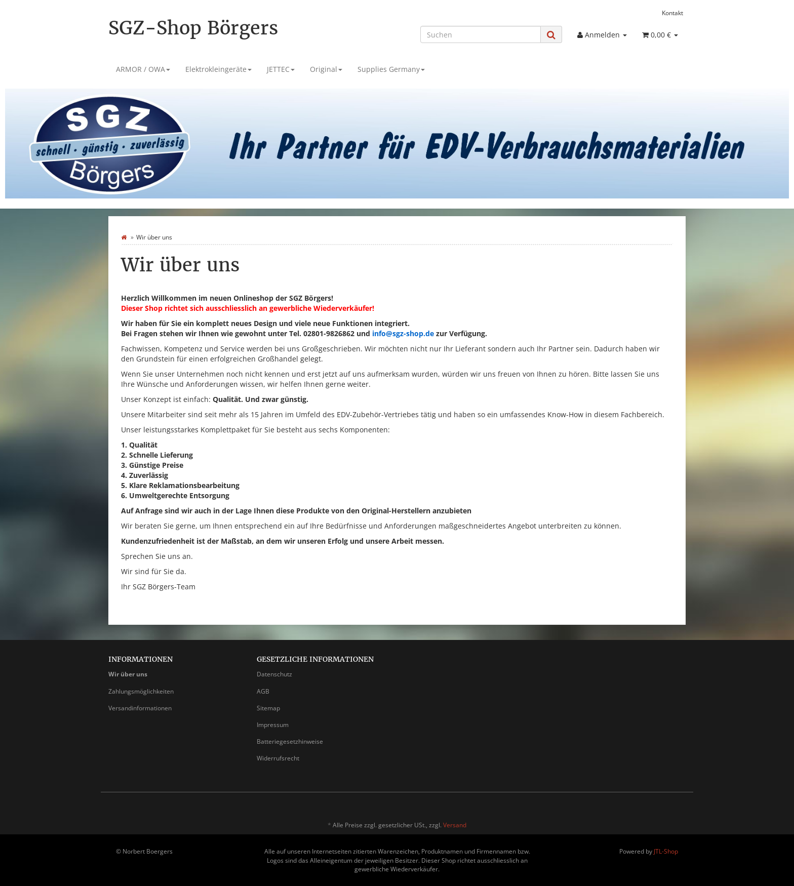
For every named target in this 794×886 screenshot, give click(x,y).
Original (326, 69)
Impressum (273, 724)
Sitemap (268, 708)
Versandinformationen (140, 708)
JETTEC (281, 69)
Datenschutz (274, 674)
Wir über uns (127, 674)
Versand (454, 825)
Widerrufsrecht (278, 758)
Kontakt (672, 13)
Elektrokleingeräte (218, 69)
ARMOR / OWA (143, 69)
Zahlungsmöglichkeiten (141, 691)
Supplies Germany (391, 69)
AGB (263, 691)
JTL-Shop (666, 851)
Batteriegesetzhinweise (290, 741)
